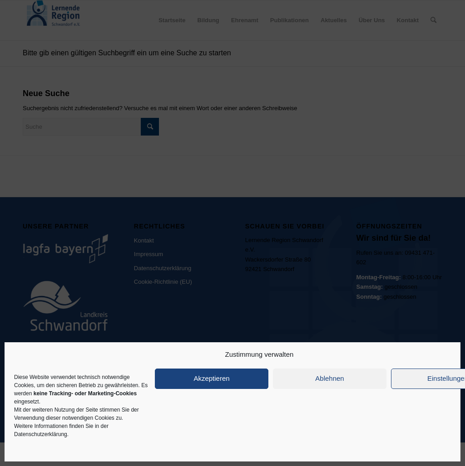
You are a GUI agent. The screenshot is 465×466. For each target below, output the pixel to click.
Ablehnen (329, 378)
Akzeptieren (211, 378)
